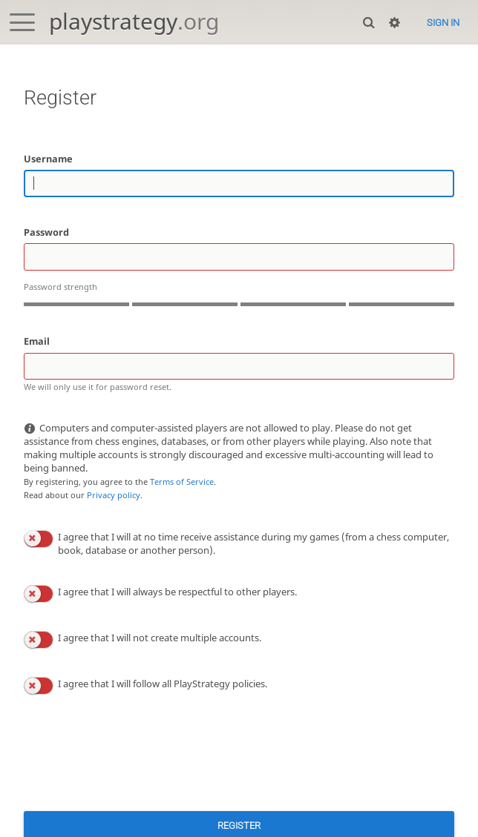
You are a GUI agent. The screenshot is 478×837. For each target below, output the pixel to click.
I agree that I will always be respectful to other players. (177, 591)
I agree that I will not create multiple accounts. (159, 637)
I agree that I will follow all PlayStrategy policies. (162, 683)
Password (46, 232)
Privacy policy (113, 494)
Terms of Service (182, 481)
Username (48, 158)
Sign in (443, 22)
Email (37, 341)
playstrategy (134, 21)
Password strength (60, 286)
